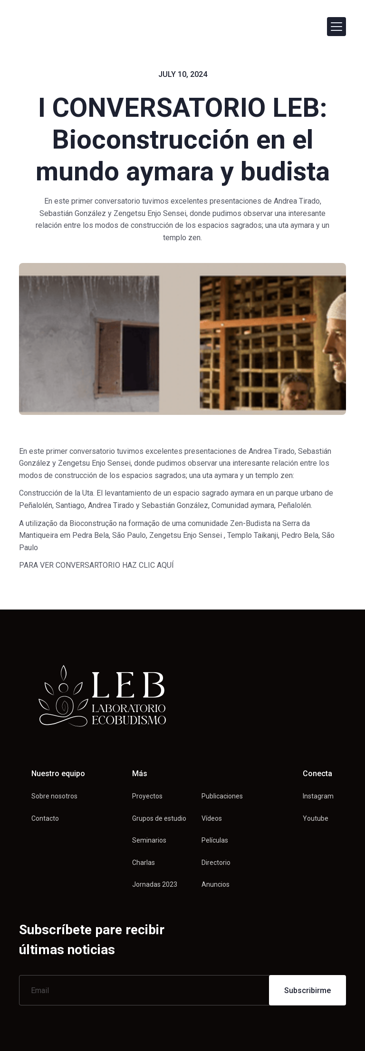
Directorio (216, 862)
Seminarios (149, 840)
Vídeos (212, 818)
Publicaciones (222, 796)
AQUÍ (165, 565)
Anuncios (216, 884)
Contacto (45, 818)
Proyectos (147, 796)
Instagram (318, 796)
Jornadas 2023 (154, 884)
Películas (215, 840)
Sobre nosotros (54, 796)
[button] (336, 26)
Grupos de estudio (159, 818)
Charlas (143, 862)
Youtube (315, 818)
